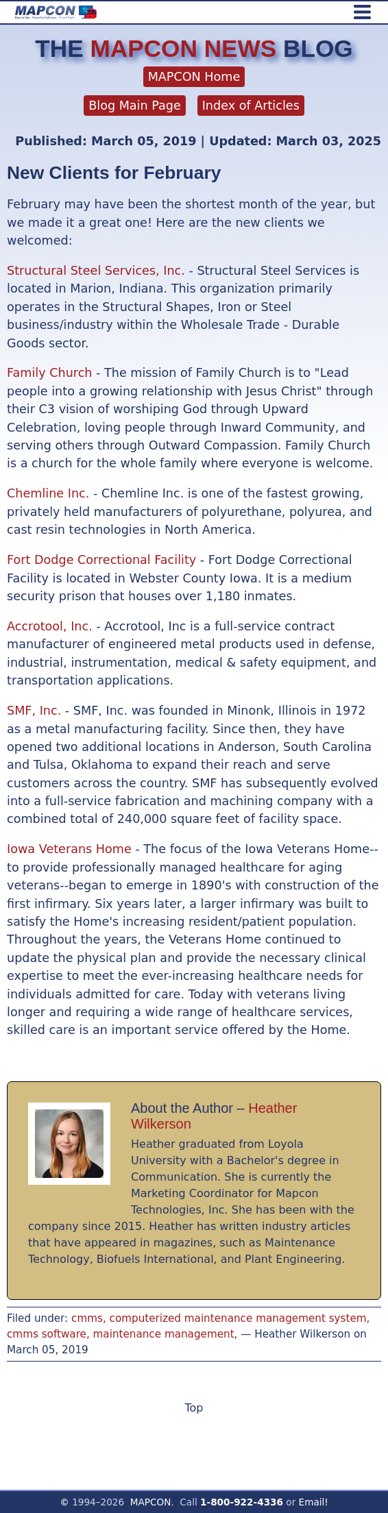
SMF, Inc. (34, 710)
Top (194, 1407)
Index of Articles (251, 105)
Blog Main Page (134, 105)
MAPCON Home (194, 77)
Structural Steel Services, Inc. (96, 271)
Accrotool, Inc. (50, 626)
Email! (313, 1502)
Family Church (49, 373)
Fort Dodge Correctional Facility (101, 560)
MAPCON (150, 1502)
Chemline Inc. (48, 493)
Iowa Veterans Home (69, 849)
